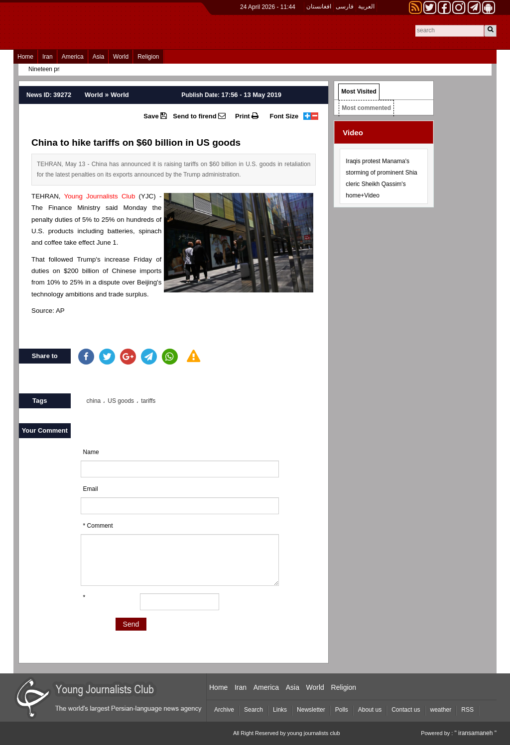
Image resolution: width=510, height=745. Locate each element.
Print (246, 116)
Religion (148, 56)
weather (441, 709)
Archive (224, 709)
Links (280, 709)
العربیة (366, 6)
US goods (121, 400)
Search (253, 709)
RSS (467, 709)
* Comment (98, 525)
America (73, 56)
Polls (341, 709)
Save (155, 116)
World (120, 56)
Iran (47, 56)
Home (25, 56)
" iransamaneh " (475, 733)
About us (370, 709)
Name (91, 452)
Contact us (405, 709)
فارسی (345, 6)
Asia (98, 56)
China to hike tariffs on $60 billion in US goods (136, 142)
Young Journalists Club (99, 196)
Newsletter (311, 709)
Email (90, 488)
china (94, 400)
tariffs (148, 400)
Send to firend (199, 116)
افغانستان (318, 6)
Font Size (284, 116)
